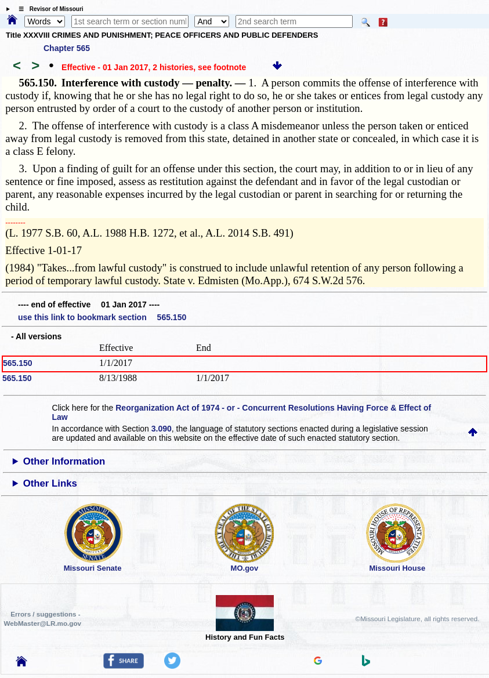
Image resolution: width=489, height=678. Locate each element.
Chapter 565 (67, 48)
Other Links (50, 483)
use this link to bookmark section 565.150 (102, 317)
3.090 (161, 428)
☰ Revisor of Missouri (48, 9)
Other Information (64, 461)
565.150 (17, 363)
